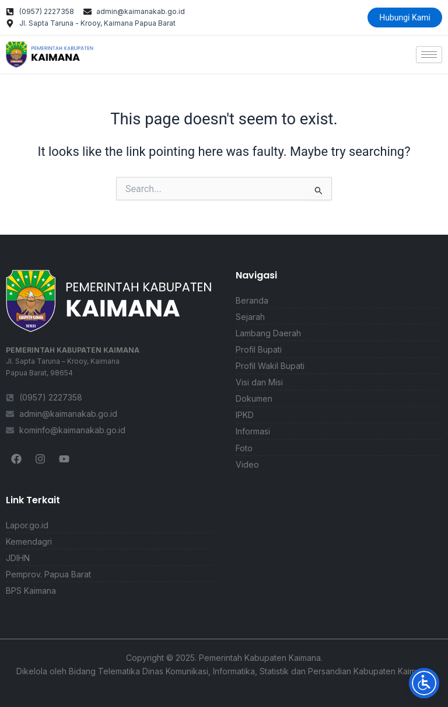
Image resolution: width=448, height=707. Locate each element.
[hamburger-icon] (429, 54)
